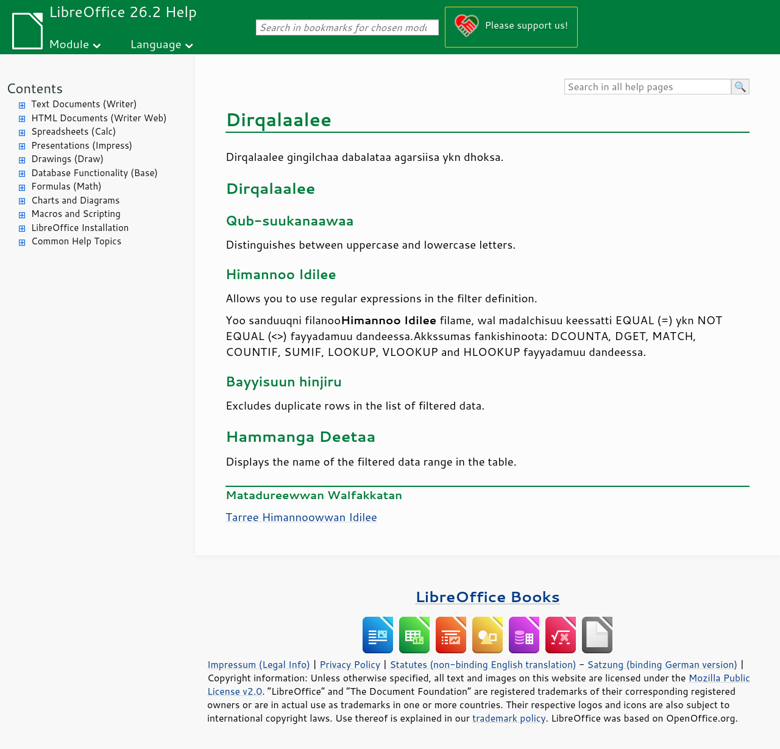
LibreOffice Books (487, 596)
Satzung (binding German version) (662, 664)
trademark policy (508, 718)
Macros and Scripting (76, 213)
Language (156, 43)
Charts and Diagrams (75, 200)
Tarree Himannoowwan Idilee (301, 517)
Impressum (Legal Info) (258, 664)
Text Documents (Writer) (84, 104)
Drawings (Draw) (67, 158)
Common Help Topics (76, 241)
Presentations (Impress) (81, 145)
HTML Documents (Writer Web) (99, 118)
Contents (34, 88)
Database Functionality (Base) (94, 172)
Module (69, 43)
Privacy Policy (349, 664)
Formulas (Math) (66, 186)
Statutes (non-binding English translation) (482, 664)
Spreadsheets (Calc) (73, 131)
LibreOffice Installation (80, 227)
